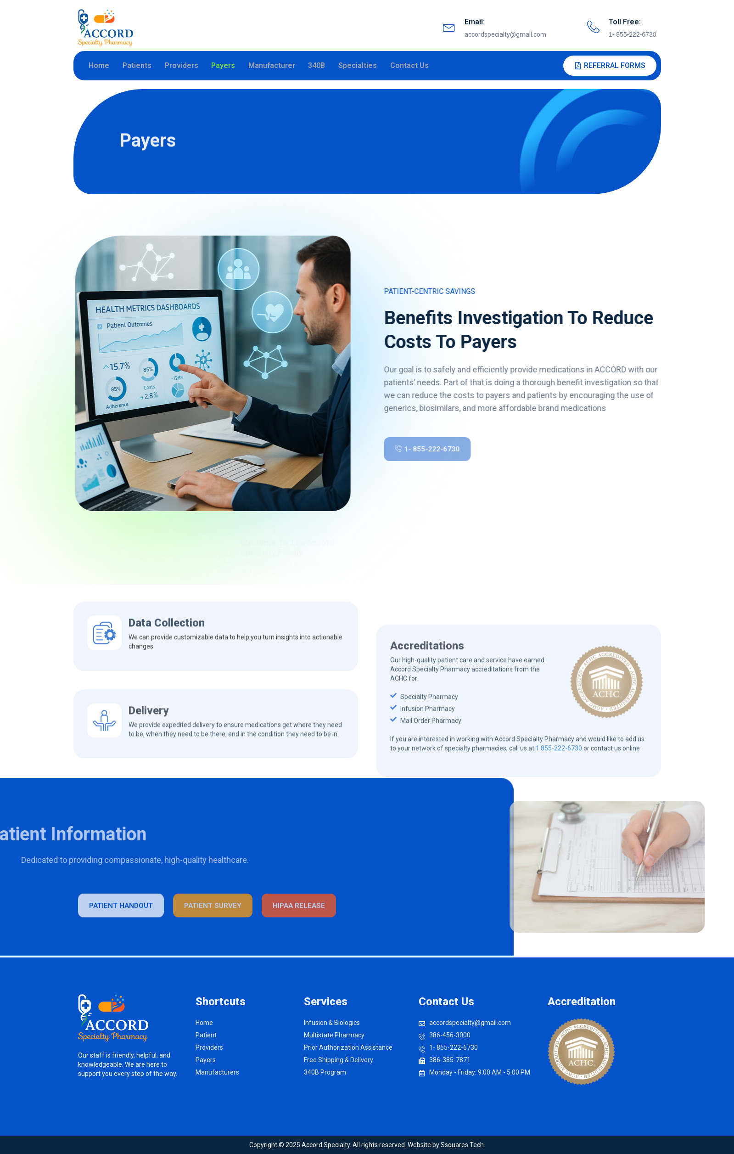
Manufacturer (272, 66)
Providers (183, 66)
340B (317, 66)
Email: (475, 21)
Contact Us (409, 66)
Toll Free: (625, 21)
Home (101, 66)
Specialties (358, 66)
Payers (224, 66)
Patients (138, 66)
